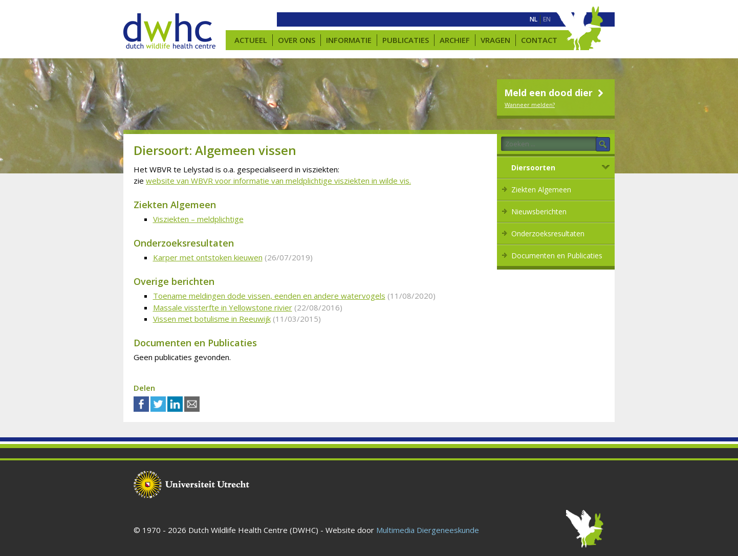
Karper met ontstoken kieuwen (208, 257)
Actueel (250, 40)
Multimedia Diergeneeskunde (427, 530)
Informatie (349, 40)
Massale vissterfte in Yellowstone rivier (222, 307)
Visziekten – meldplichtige (198, 219)
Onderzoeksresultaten (547, 233)
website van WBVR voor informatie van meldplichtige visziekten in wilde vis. (278, 180)
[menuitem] (533, 19)
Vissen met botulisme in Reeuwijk (212, 319)
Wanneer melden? (530, 104)
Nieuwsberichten (539, 211)
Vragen (495, 40)
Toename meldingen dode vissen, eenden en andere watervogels (269, 296)
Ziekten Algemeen (541, 189)
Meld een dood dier (555, 92)
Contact (539, 40)
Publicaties (405, 40)
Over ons (296, 40)
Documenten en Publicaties (556, 255)
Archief (455, 40)
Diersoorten (533, 167)
